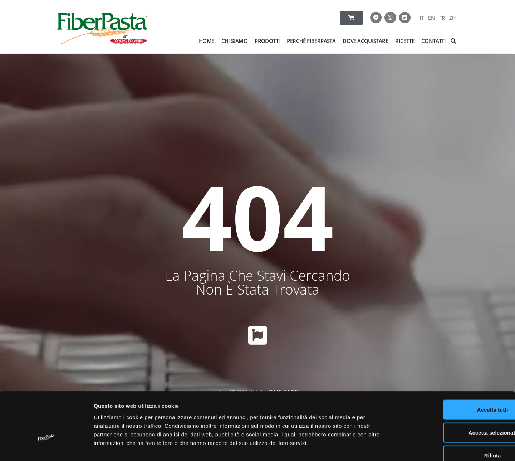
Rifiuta (455, 414)
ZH (452, 17)
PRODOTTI (267, 40)
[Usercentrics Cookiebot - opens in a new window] (46, 447)
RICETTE (404, 40)
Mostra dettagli (376, 447)
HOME (206, 40)
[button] (453, 40)
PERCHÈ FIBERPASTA (311, 40)
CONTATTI (433, 40)
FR (442, 17)
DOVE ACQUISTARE (365, 40)
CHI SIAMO (234, 40)
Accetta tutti (455, 368)
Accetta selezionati (455, 391)
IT (422, 17)
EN (431, 17)
